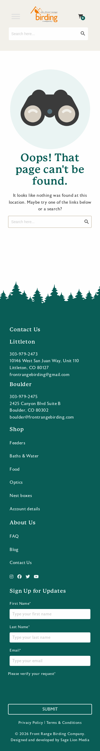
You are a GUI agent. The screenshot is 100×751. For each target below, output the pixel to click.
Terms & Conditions (64, 723)
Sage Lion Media (75, 740)
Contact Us (21, 562)
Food (15, 469)
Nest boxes (21, 495)
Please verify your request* (48, 684)
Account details (25, 509)
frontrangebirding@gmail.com (40, 374)
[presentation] (48, 687)
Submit (50, 709)
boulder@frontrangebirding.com (42, 417)
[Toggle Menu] (15, 16)
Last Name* (50, 633)
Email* (50, 657)
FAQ (14, 536)
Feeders (17, 443)
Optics (16, 482)
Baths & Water (24, 456)
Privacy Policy (30, 723)
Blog (14, 549)
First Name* (50, 610)
